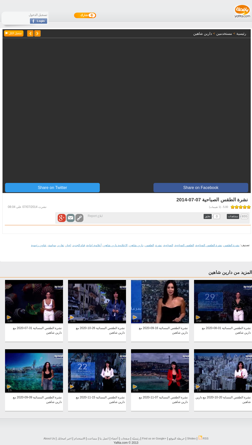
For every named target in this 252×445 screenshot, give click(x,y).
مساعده (92, 438)
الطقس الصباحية (184, 245)
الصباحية (168, 245)
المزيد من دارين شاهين (230, 272)
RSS (203, 438)
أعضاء (114, 438)
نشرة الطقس (231, 245)
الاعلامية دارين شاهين (115, 245)
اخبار (68, 245)
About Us (49, 438)
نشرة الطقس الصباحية (209, 245)
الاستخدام (79, 438)
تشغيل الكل (14, 33)
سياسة (52, 245)
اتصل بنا (104, 438)
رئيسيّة (136, 438)
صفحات (125, 438)
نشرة (158, 245)
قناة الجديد (79, 245)
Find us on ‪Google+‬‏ (154, 438)
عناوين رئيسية (39, 245)
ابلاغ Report (95, 216)
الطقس (149, 245)
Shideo (191, 438)
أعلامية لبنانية (93, 245)
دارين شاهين (136, 245)
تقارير (60, 245)
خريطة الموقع (177, 438)
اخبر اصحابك (64, 438)
